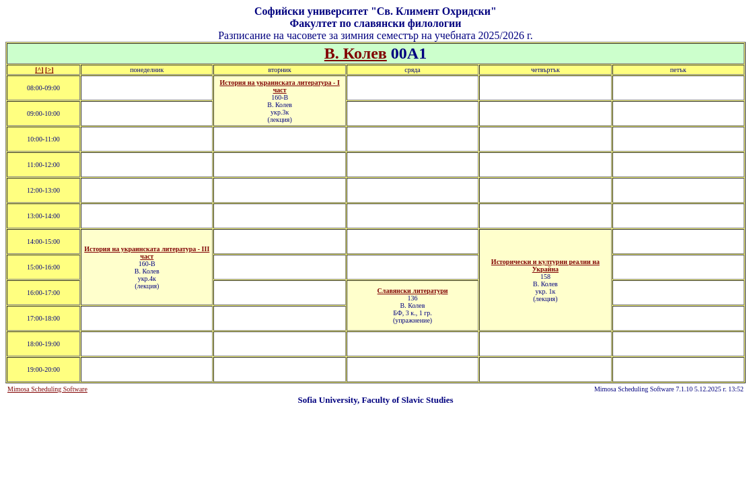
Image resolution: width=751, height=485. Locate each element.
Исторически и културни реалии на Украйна (545, 265)
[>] (49, 69)
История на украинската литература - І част (280, 86)
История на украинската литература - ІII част (146, 252)
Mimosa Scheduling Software (47, 389)
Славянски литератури (413, 290)
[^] (39, 69)
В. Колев (355, 53)
